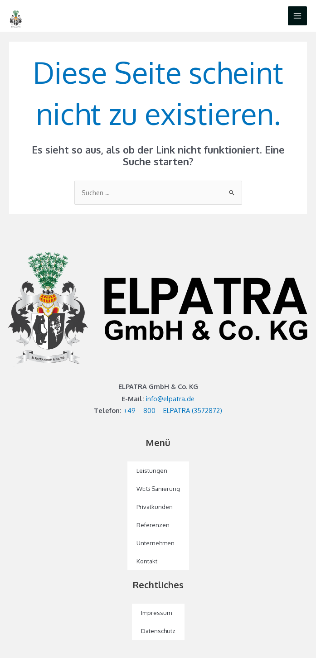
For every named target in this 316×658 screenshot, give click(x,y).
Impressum (156, 612)
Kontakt (146, 561)
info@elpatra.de (170, 398)
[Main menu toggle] (297, 15)
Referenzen (153, 524)
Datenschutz (158, 630)
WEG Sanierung (158, 488)
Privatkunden (154, 506)
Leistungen (151, 470)
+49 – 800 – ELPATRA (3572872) (172, 410)
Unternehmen (155, 543)
